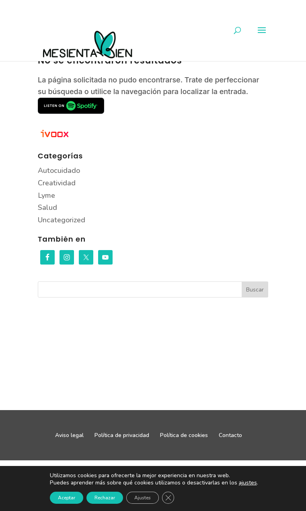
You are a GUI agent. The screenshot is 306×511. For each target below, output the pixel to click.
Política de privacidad (121, 435)
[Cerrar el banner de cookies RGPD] (168, 498)
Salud (47, 207)
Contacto (230, 435)
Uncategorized (61, 220)
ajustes (248, 482)
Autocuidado (59, 170)
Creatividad (57, 183)
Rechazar (104, 498)
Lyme (46, 195)
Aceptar (66, 498)
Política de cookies (184, 435)
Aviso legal (69, 435)
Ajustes (142, 498)
